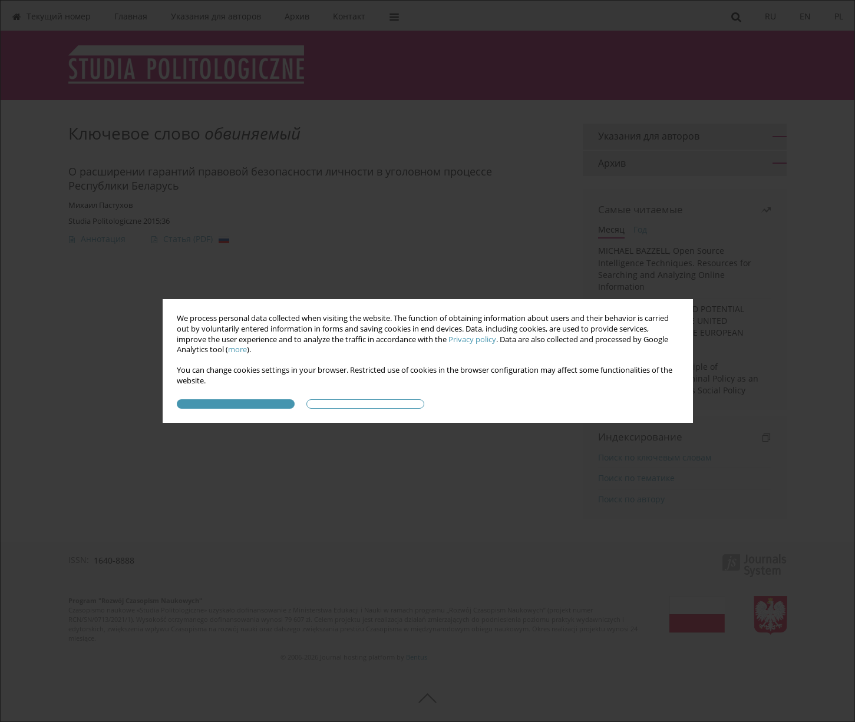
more (237, 350)
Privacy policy (472, 339)
